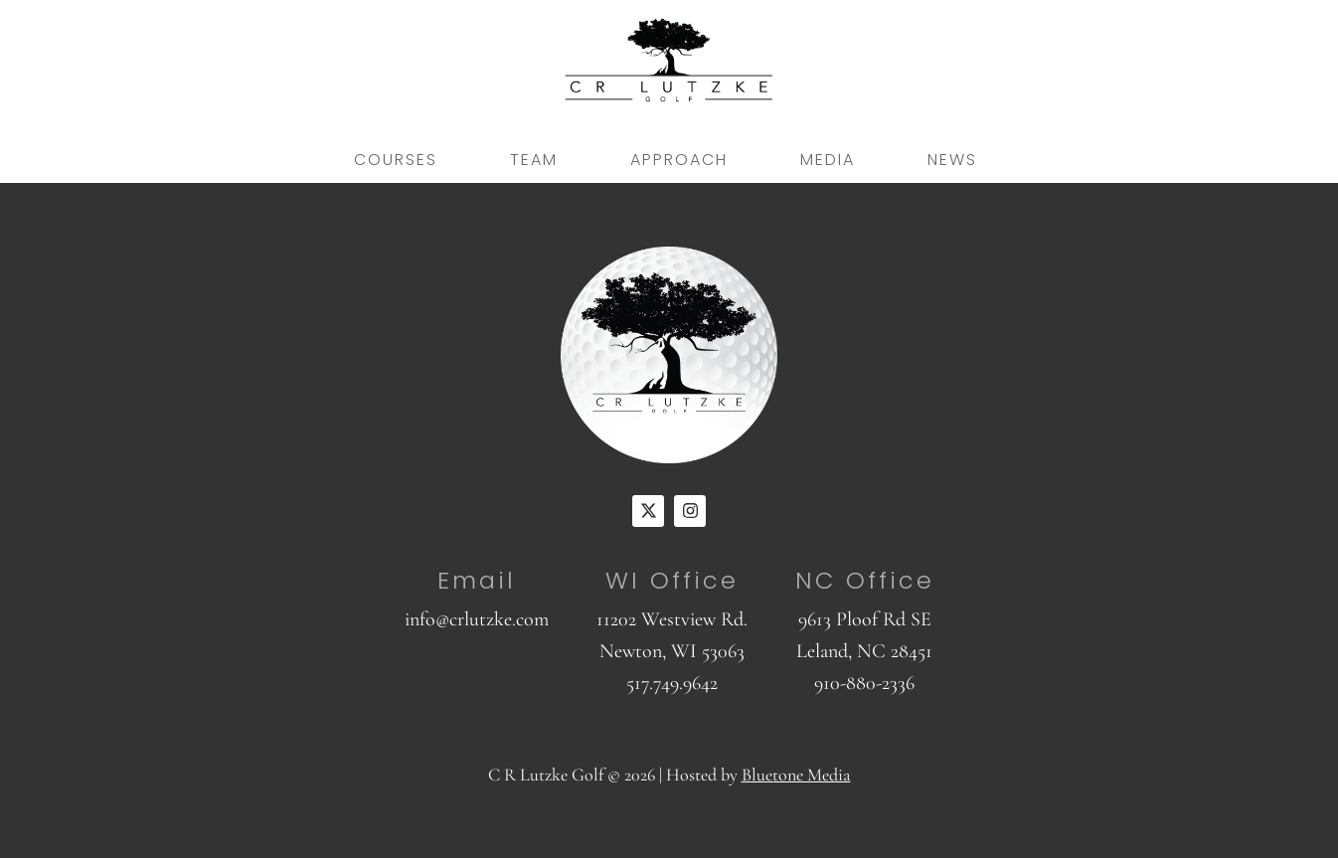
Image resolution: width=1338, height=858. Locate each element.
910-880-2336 (864, 683)
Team (534, 159)
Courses (395, 159)
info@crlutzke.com (477, 619)
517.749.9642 (672, 683)
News (952, 159)
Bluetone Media (796, 774)
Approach (679, 159)
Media (827, 159)
